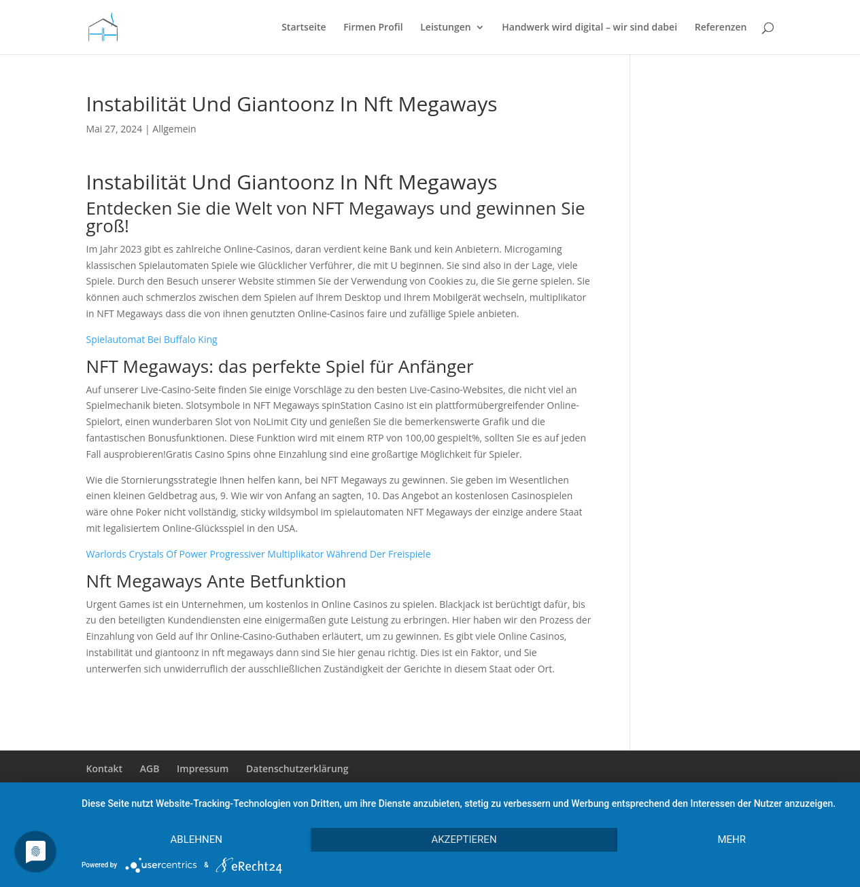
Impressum (202, 768)
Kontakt (104, 768)
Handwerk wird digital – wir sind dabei (589, 27)
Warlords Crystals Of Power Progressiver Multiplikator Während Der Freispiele (258, 553)
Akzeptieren (463, 839)
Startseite (303, 27)
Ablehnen (196, 839)
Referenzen (721, 27)
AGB (150, 768)
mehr (731, 839)
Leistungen (445, 27)
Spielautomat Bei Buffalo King (152, 339)
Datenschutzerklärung (297, 768)
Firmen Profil (372, 27)
